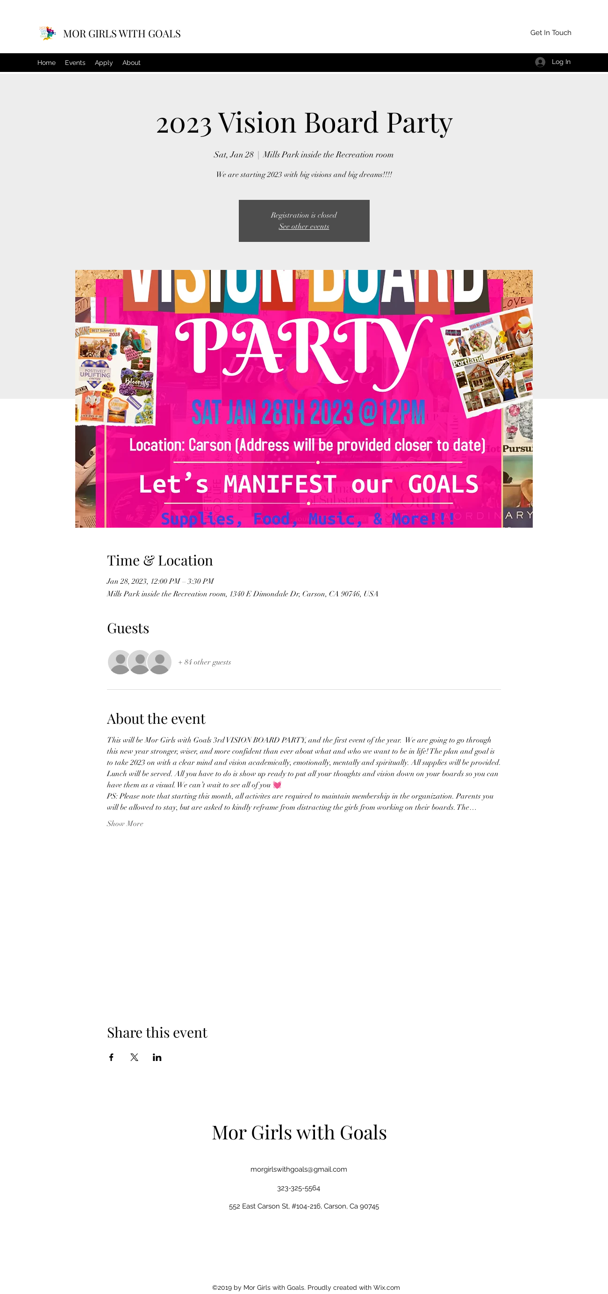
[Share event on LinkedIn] (157, 1057)
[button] (550, 33)
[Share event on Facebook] (111, 1057)
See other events (304, 226)
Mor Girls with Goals (299, 1131)
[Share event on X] (134, 1057)
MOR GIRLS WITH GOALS (122, 33)
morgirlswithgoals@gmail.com (298, 1169)
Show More (125, 823)
